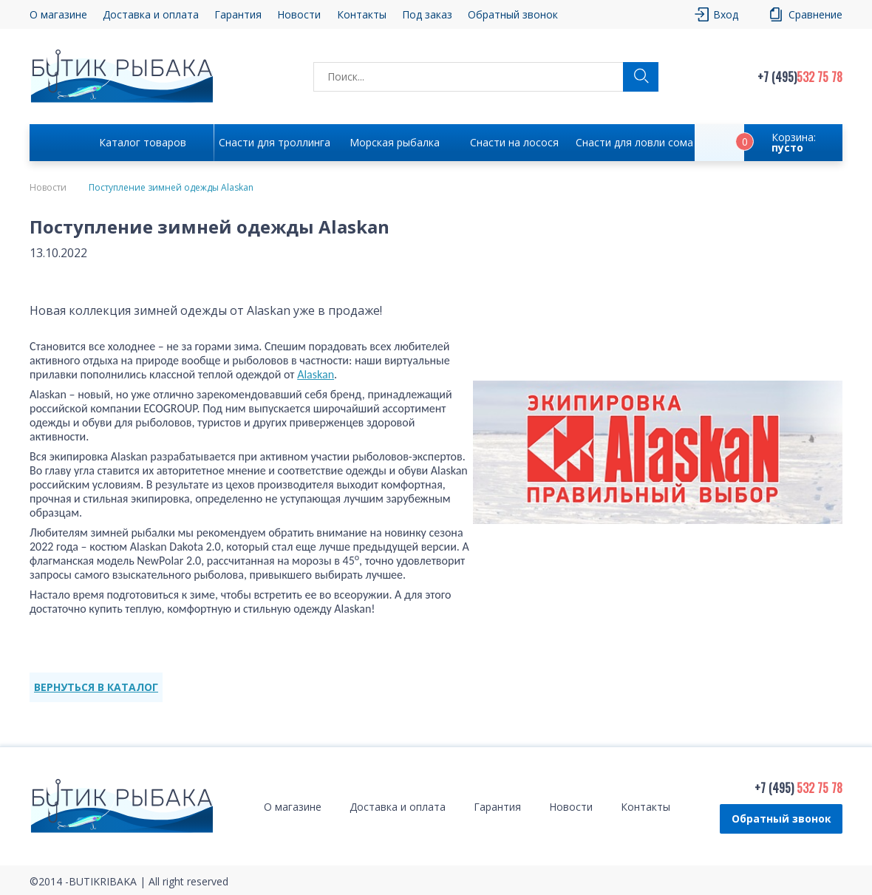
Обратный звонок (513, 14)
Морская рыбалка (395, 142)
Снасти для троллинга (274, 142)
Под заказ (427, 14)
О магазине (58, 14)
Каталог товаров (142, 142)
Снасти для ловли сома (634, 142)
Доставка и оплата (151, 14)
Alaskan (315, 374)
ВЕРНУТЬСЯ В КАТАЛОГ (96, 687)
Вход (725, 14)
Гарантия (238, 14)
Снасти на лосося (514, 142)
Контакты (361, 14)
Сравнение (815, 14)
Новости (299, 14)
